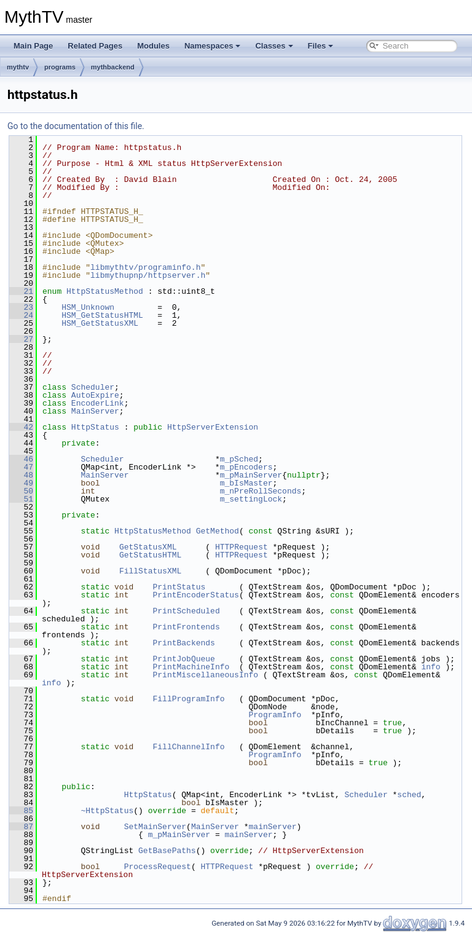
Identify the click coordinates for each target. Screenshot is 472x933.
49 (21, 483)
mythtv (18, 67)
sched (409, 794)
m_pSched (239, 459)
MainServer (95, 411)
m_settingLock (251, 499)
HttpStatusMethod (104, 291)
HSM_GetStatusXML (99, 323)
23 (21, 307)
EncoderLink (97, 403)
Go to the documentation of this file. (75, 126)
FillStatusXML (150, 571)
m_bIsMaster (246, 483)
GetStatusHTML (150, 555)
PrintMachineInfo (190, 666)
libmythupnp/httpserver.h (147, 275)
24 (21, 315)
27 (21, 339)
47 (21, 467)
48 (21, 475)
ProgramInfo (274, 714)
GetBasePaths (167, 850)
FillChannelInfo (188, 746)
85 (21, 810)
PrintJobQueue (183, 658)
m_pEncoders (246, 467)
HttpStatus (95, 427)
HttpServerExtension (212, 427)
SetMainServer (155, 826)
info (430, 666)
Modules (153, 45)
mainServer (272, 826)
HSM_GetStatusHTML (102, 315)
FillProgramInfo (188, 698)
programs (60, 67)
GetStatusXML (148, 547)
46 (21, 459)
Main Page (33, 45)
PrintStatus (178, 586)
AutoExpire (95, 395)
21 (21, 291)
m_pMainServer (251, 475)
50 (21, 491)
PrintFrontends (185, 626)
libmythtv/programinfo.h (145, 267)
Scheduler (92, 387)
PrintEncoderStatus (195, 594)
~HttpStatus (107, 810)
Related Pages (95, 45)
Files (321, 45)
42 (21, 427)
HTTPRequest (241, 547)
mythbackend (113, 67)
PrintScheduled (185, 610)
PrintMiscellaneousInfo (205, 674)
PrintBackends (183, 642)
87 (21, 826)
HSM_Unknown (87, 307)
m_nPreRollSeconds (261, 491)
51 (21, 499)
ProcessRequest (157, 866)
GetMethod (217, 531)
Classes (274, 45)
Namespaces (212, 45)
